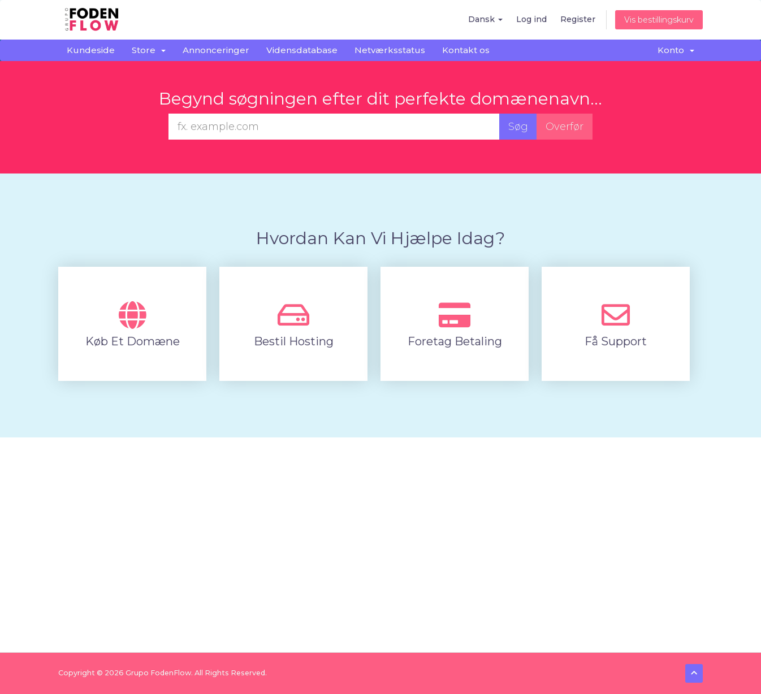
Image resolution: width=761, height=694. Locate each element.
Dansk (485, 19)
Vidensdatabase (302, 50)
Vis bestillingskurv (659, 20)
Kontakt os (466, 50)
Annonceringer (216, 50)
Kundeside (91, 50)
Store (149, 50)
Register (577, 19)
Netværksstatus (389, 50)
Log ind (531, 19)
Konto (676, 50)
